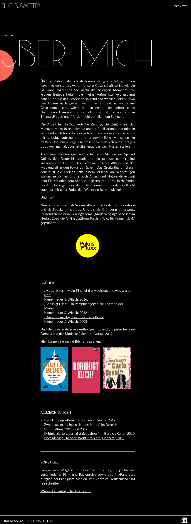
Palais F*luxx (99, 218)
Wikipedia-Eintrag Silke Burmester (66, 491)
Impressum (13, 521)
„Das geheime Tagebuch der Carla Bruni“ (74, 317)
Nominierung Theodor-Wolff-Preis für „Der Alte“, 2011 (84, 438)
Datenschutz (40, 521)
